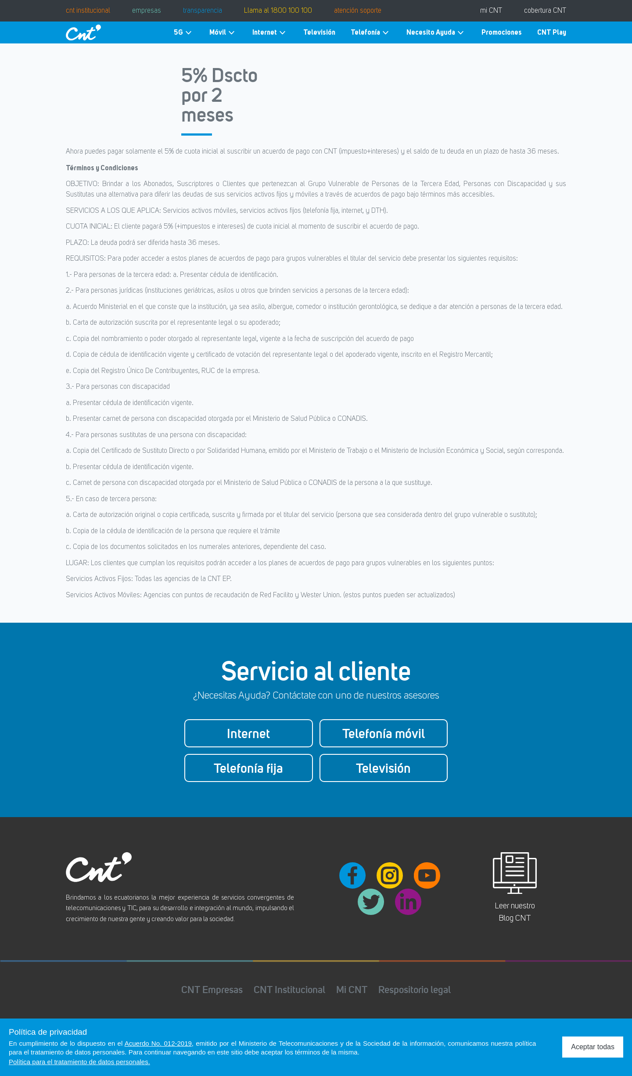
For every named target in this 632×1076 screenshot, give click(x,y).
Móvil (223, 32)
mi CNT (491, 10)
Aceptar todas (592, 1047)
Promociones (501, 32)
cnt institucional (88, 10)
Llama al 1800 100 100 (278, 10)
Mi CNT (351, 989)
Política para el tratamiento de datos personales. (79, 1061)
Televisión (319, 32)
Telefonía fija (248, 768)
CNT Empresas (212, 989)
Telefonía (371, 32)
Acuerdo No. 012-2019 (158, 1043)
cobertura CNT (545, 10)
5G (184, 32)
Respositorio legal (414, 989)
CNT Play (551, 32)
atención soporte (357, 10)
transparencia (202, 10)
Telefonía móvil (383, 733)
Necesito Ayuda (436, 32)
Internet (270, 32)
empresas (146, 10)
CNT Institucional (289, 989)
